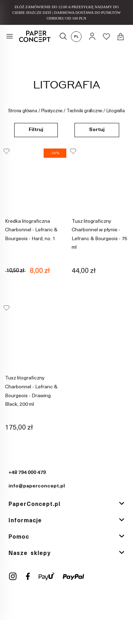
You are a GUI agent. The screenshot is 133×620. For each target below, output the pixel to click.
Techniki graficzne (84, 111)
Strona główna (22, 111)
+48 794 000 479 (27, 473)
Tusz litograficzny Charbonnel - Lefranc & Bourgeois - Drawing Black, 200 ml (31, 391)
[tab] (66, 505)
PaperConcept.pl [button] (34, 504)
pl (76, 37)
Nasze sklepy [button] (30, 553)
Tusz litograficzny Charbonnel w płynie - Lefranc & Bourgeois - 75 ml (99, 234)
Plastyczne (51, 111)
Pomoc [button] (19, 537)
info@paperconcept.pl (37, 487)
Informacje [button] (25, 520)
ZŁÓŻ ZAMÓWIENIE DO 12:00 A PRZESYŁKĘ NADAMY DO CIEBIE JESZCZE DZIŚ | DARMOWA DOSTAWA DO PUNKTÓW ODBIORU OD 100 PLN (66, 12)
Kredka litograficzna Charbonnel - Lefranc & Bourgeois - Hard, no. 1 (31, 230)
